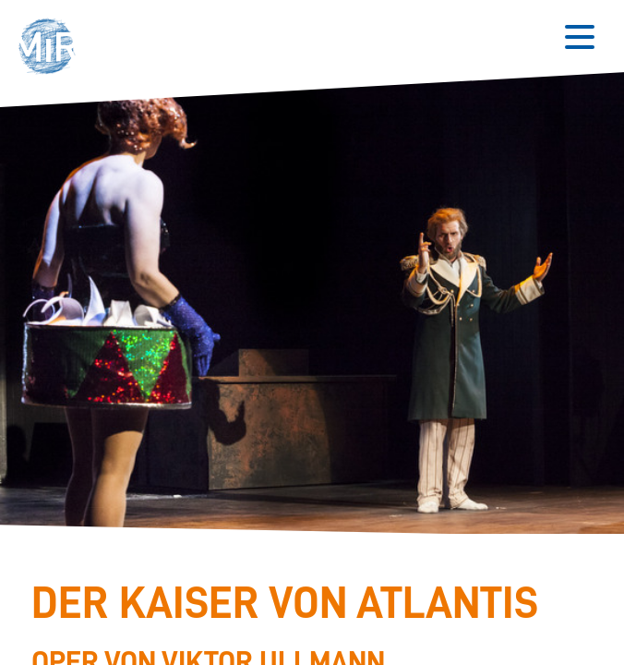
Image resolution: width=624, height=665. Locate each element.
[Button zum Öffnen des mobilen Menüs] (579, 37)
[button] (52, 48)
